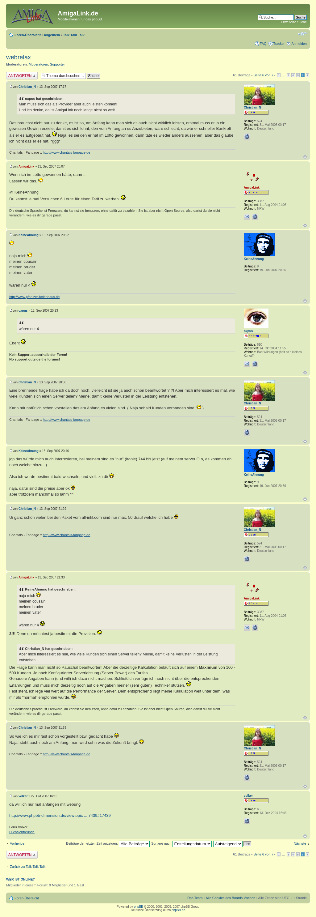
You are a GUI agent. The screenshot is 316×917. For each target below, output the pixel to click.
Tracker (279, 43)
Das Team (194, 898)
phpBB (138, 906)
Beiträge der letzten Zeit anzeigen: (108, 843)
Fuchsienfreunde (22, 832)
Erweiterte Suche (294, 22)
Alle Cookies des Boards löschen (230, 898)
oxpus (23, 310)
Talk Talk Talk (74, 35)
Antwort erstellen (22, 75)
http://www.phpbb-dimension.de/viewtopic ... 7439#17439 (60, 815)
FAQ (263, 43)
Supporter (57, 64)
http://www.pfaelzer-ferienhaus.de (34, 297)
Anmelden (299, 43)
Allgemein (52, 35)
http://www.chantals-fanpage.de (66, 152)
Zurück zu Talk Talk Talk (28, 866)
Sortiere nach (181, 843)
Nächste (300, 843)
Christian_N (27, 86)
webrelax (18, 57)
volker (23, 796)
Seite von (263, 75)
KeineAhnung (29, 235)
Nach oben (305, 157)
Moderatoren (38, 64)
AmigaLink (26, 166)
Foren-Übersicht (28, 35)
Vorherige (17, 843)
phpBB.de (178, 910)
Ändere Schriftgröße (302, 33)
